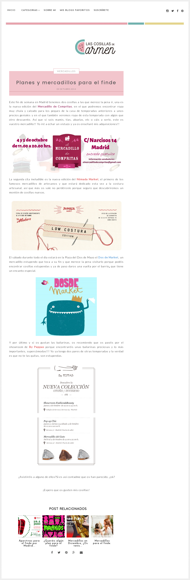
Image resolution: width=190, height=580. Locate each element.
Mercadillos (66, 71)
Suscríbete (101, 10)
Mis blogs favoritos (75, 10)
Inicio (11, 10)
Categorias (29, 10)
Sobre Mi (50, 10)
